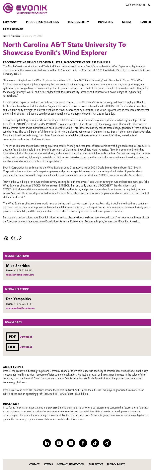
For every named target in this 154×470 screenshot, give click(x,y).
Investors (105, 22)
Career (145, 22)
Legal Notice (95, 464)
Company (10, 22)
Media (126, 22)
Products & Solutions (42, 22)
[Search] (149, 5)
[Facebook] (83, 443)
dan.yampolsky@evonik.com (20, 308)
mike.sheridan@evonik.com (20, 275)
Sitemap (48, 464)
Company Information (70, 464)
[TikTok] (95, 443)
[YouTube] (59, 443)
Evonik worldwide (135, 4)
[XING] (107, 443)
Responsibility (78, 22)
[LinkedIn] (47, 443)
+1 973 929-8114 (23, 304)
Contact (34, 464)
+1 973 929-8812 (23, 270)
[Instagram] (71, 443)
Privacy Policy (116, 464)
